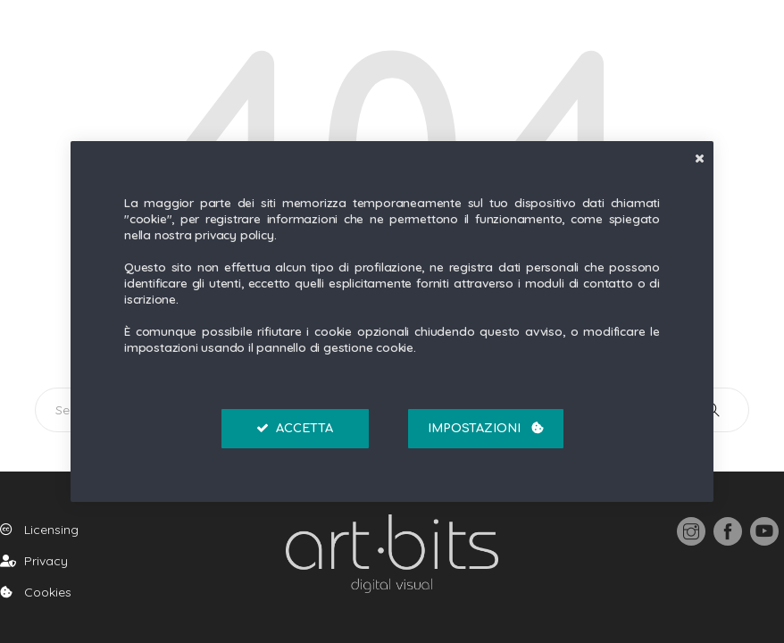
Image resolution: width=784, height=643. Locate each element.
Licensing (39, 530)
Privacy (34, 561)
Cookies (35, 592)
